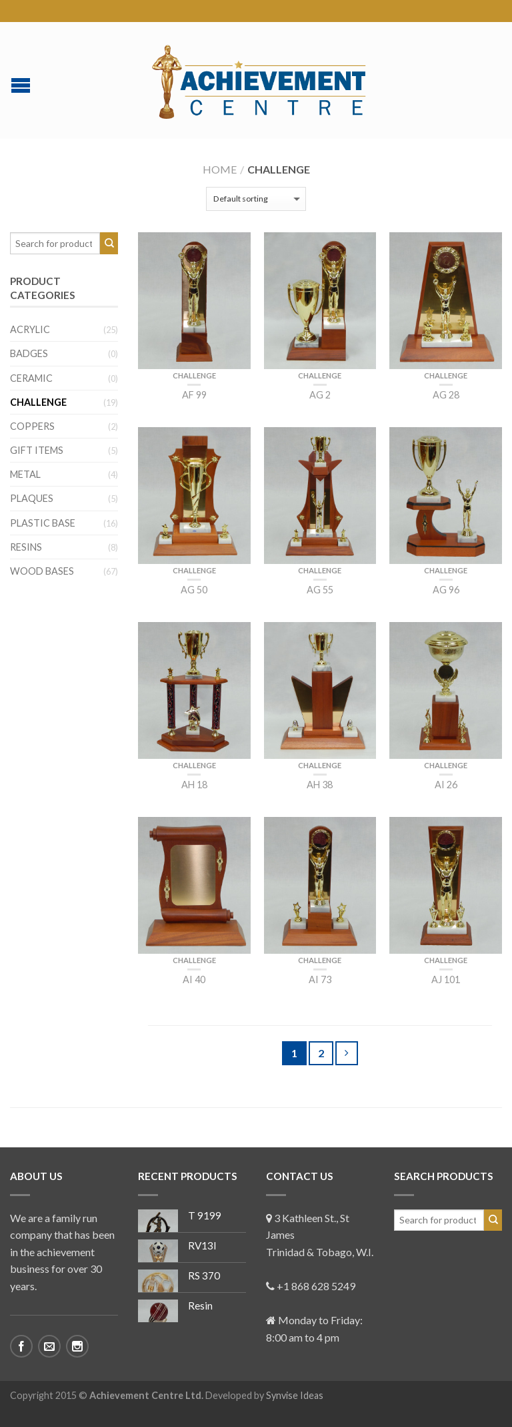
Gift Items (36, 450)
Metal (25, 474)
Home (220, 169)
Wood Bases (42, 571)
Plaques (31, 498)
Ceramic (31, 378)
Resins (26, 547)
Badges (29, 353)
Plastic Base (42, 523)
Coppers (32, 426)
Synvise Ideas (294, 1395)
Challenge (194, 375)
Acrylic (30, 329)
